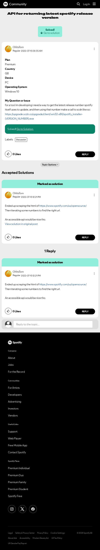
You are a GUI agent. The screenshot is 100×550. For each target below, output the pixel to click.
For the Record (16, 371)
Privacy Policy (42, 533)
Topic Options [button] (49, 164)
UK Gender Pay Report (17, 543)
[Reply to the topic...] (53, 324)
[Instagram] (12, 509)
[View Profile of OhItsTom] (18, 47)
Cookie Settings (58, 533)
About (11, 358)
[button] (94, 48)
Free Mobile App (17, 445)
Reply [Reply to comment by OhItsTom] (85, 154)
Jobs (11, 365)
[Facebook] (33, 509)
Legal (10, 533)
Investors (13, 408)
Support (12, 431)
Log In (86, 4)
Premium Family (17, 482)
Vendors (13, 415)
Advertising (14, 401)
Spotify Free (15, 496)
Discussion (21, 139)
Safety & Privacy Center (25, 533)
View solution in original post (21, 224)
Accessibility (25, 538)
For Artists (14, 388)
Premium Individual (19, 468)
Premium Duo (16, 475)
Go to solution (51, 33)
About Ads (12, 538)
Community (15, 4)
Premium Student (18, 489)
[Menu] (94, 4)
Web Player (14, 438)
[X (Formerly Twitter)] (22, 509)
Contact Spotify (17, 452)
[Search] (78, 4)
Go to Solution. (25, 129)
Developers (15, 394)
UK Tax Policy (56, 538)
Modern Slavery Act (41, 538)
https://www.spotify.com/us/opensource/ (62, 206)
